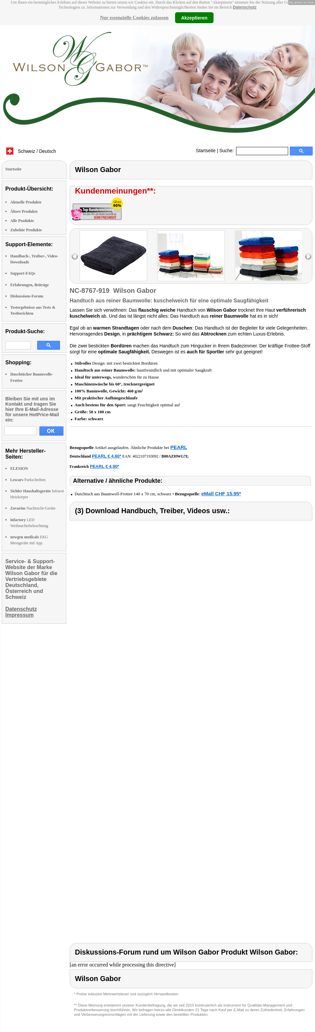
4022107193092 (145, 456)
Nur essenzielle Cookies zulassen (134, 17)
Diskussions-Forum (26, 296)
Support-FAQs (22, 273)
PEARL (178, 447)
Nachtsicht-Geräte (32, 508)
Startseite (206, 150)
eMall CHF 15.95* (221, 493)
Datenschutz (244, 7)
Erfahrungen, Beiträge (29, 285)
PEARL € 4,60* (106, 456)
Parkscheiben (27, 479)
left (75, 256)
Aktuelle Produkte (25, 202)
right (308, 256)
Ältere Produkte (24, 211)
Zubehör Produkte (26, 230)
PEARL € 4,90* (104, 466)
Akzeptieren (194, 17)
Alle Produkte (22, 220)
